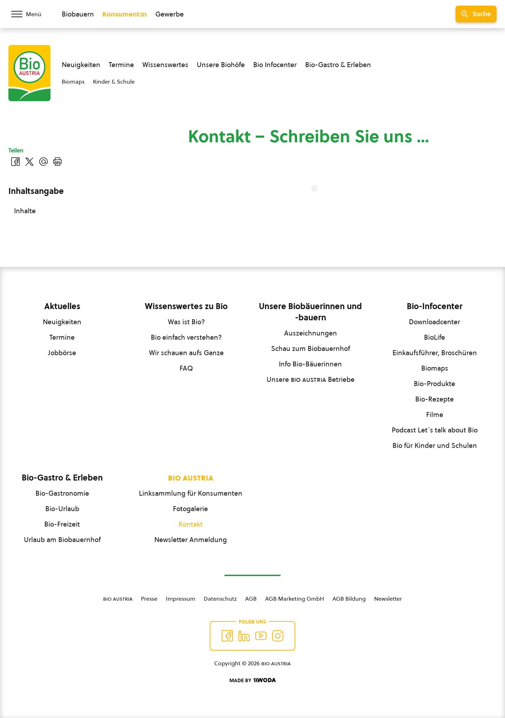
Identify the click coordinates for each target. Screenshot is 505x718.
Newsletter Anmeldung (190, 539)
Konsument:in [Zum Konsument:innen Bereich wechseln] (124, 14)
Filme (434, 414)
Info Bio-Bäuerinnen (310, 363)
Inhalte (25, 210)
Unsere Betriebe (311, 379)
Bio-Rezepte (434, 399)
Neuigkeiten (81, 64)
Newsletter (388, 598)
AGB (251, 598)
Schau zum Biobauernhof (310, 348)
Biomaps (73, 81)
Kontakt (191, 524)
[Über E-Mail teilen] (43, 162)
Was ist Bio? (186, 321)
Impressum (180, 598)
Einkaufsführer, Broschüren (434, 352)
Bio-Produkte (434, 383)
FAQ (186, 368)
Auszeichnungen (310, 333)
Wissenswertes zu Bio (186, 306)
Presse (149, 598)
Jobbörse (62, 352)
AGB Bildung (349, 598)
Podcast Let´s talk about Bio (435, 430)
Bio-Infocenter (435, 306)
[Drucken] (57, 162)
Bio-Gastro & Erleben (338, 64)
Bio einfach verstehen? (186, 337)
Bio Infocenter (275, 64)
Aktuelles (62, 306)
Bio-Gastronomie (62, 493)
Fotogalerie (190, 508)
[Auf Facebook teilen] (15, 162)
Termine (121, 64)
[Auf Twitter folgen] (244, 635)
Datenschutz (220, 598)
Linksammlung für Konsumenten (190, 493)
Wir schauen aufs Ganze (186, 352)
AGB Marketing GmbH (294, 598)
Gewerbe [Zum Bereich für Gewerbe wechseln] (169, 14)
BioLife (434, 337)
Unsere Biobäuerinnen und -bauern (310, 312)
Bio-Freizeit (62, 524)
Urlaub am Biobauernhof (62, 539)
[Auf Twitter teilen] (29, 162)
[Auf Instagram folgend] (277, 635)
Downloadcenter (434, 321)
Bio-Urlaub (62, 508)
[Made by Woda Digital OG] (252, 680)
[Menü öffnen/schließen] (30, 14)
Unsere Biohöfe (221, 64)
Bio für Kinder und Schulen (434, 445)
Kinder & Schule (114, 81)
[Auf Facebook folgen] (227, 635)
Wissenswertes (165, 64)
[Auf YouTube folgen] (260, 635)
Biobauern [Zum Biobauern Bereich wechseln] (78, 14)
